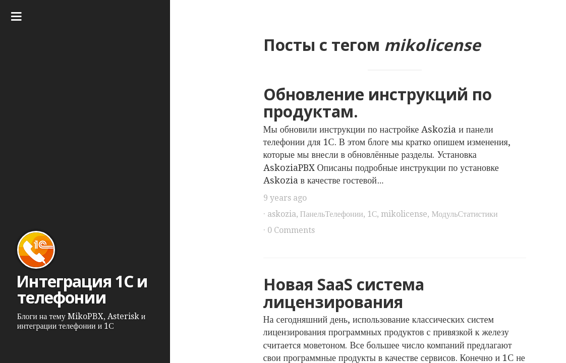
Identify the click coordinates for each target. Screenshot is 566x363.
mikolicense (404, 214)
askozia (281, 214)
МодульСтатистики (464, 214)
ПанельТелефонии (331, 214)
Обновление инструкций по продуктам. (377, 103)
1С (372, 214)
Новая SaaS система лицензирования (343, 293)
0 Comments (291, 230)
